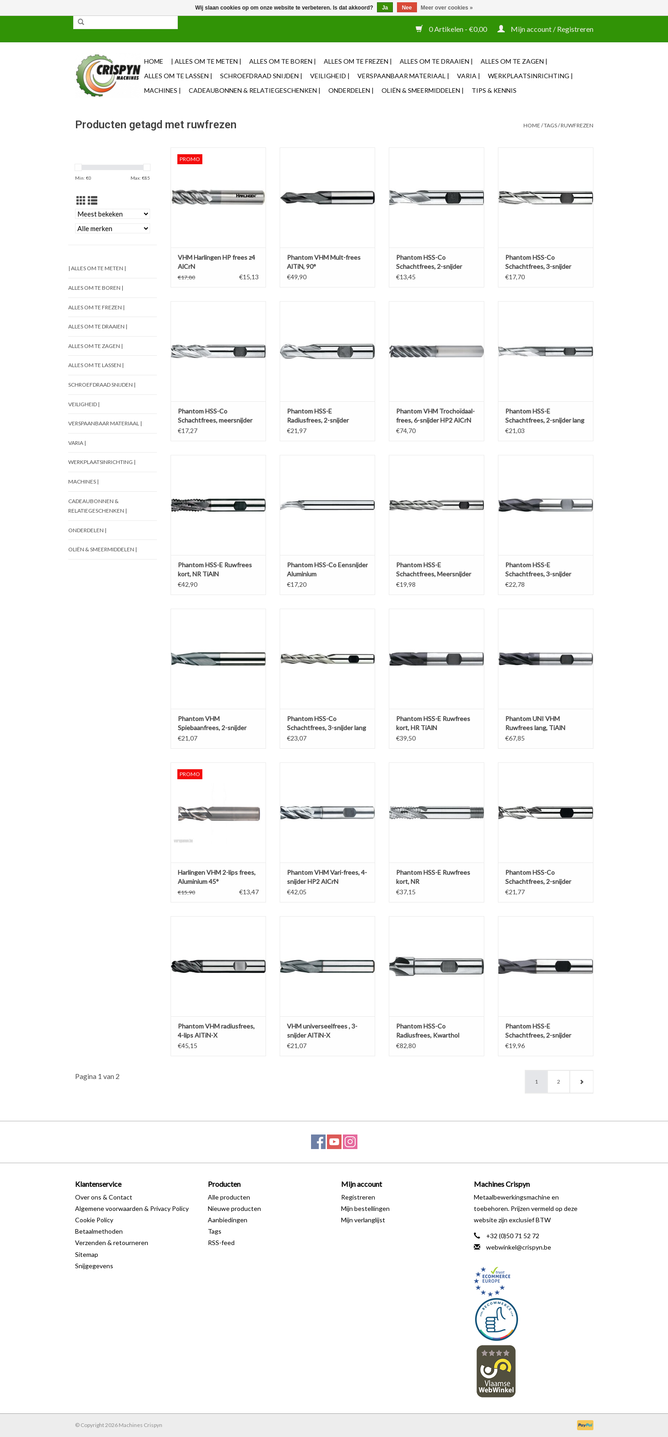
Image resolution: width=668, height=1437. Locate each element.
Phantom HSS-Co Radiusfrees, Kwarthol (427, 1030)
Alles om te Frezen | (358, 61)
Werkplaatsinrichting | (530, 76)
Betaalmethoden (99, 1231)
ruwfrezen (577, 125)
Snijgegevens (94, 1266)
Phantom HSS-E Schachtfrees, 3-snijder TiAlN (538, 570)
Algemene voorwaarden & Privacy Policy (132, 1208)
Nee (407, 8)
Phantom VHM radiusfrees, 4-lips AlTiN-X (216, 1030)
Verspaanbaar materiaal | (403, 76)
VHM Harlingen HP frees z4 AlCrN (216, 261)
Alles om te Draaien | (436, 61)
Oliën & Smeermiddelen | (423, 90)
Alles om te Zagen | (514, 61)
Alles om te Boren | (282, 61)
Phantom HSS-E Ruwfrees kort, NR (433, 876)
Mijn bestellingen (365, 1208)
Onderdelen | (351, 90)
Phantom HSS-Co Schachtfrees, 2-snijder (429, 261)
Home (153, 61)
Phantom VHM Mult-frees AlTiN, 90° (324, 261)
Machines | (162, 90)
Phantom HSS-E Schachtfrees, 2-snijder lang (544, 415)
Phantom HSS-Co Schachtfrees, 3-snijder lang (326, 723)
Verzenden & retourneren (111, 1242)
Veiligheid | (330, 76)
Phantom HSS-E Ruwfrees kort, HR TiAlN (433, 723)
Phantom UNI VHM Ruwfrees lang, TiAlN (535, 723)
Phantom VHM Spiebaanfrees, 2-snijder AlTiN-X (212, 723)
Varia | (468, 76)
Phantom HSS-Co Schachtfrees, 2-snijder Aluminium (538, 877)
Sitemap (86, 1254)
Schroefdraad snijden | (261, 76)
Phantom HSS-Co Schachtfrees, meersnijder (215, 415)
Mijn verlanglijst (363, 1220)
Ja (385, 8)
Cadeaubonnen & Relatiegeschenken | (255, 90)
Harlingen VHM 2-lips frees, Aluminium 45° (217, 876)
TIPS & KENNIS (494, 90)
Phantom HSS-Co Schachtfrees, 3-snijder (538, 261)
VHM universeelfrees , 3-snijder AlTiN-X (322, 1030)
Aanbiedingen (227, 1220)
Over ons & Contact (103, 1197)
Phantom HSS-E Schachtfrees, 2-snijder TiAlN (538, 1031)
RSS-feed (221, 1242)
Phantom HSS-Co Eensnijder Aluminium (327, 569)
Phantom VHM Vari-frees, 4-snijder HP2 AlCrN (327, 876)
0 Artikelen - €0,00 (452, 29)
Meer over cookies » (447, 8)
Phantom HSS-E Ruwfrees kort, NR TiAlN (215, 569)
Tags (550, 125)
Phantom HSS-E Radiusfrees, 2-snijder (318, 415)
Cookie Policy (94, 1220)
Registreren (358, 1197)
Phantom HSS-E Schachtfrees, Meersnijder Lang (433, 570)
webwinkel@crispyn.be (518, 1247)
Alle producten (229, 1197)
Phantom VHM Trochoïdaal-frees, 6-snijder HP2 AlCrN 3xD (435, 416)
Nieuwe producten (234, 1208)
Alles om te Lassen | (178, 76)
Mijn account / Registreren (545, 29)
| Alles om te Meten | (206, 61)
